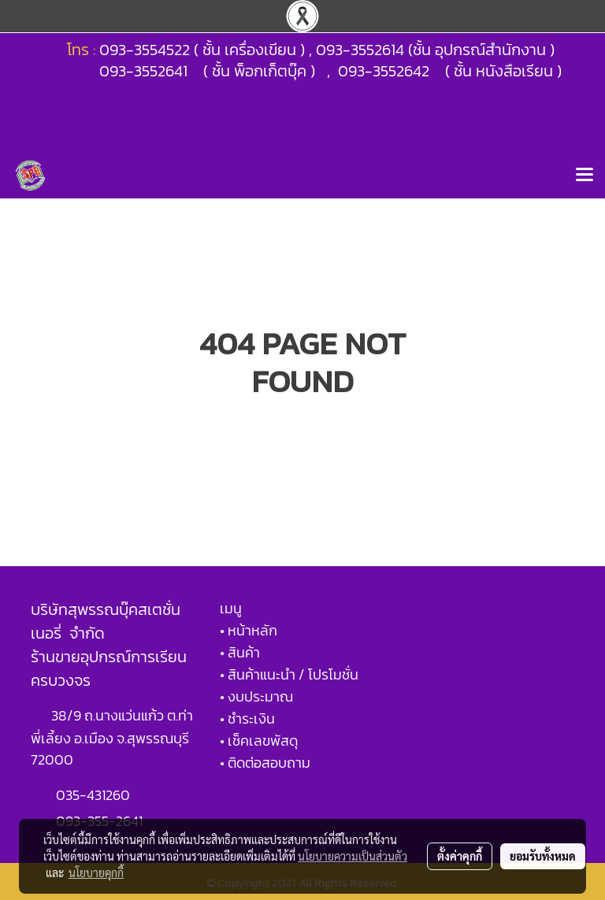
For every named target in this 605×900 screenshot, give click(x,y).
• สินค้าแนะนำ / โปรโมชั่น (289, 674)
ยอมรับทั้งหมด (543, 856)
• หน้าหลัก (248, 630)
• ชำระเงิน (247, 718)
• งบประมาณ (256, 696)
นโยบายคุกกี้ (96, 872)
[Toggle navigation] (584, 175)
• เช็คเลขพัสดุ (259, 740)
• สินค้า (240, 652)
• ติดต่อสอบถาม (265, 762)
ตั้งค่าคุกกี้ (459, 856)
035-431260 (94, 795)
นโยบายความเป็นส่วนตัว (352, 856)
